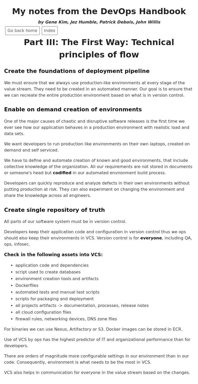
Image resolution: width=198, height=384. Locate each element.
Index (49, 30)
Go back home (22, 30)
